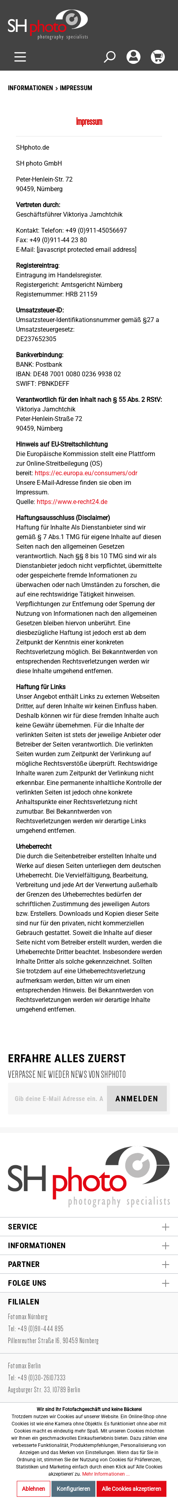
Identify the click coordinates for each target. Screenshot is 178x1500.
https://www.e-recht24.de (72, 502)
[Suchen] (109, 56)
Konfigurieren (73, 1489)
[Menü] (20, 56)
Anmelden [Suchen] (136, 1098)
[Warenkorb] (158, 56)
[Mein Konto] (133, 56)
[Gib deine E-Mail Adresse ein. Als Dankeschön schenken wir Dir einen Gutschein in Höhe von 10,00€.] (59, 1098)
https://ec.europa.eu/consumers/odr (86, 473)
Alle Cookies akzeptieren (131, 1489)
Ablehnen (33, 1489)
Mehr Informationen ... (106, 1474)
